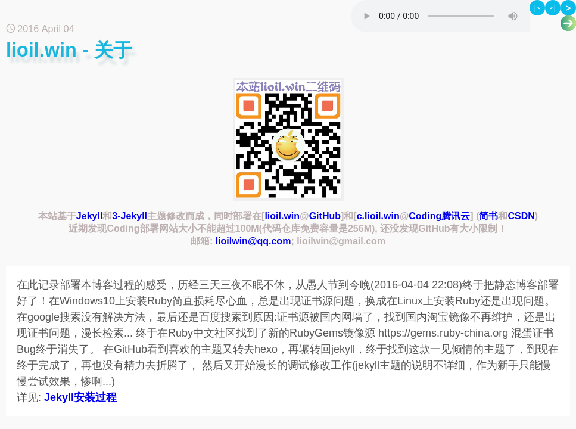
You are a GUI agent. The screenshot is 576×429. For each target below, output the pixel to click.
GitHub (325, 216)
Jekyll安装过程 (80, 397)
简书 (488, 216)
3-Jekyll (129, 216)
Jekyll (89, 216)
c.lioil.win (378, 216)
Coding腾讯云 (439, 216)
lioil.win (282, 216)
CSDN (520, 216)
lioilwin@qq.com (253, 241)
